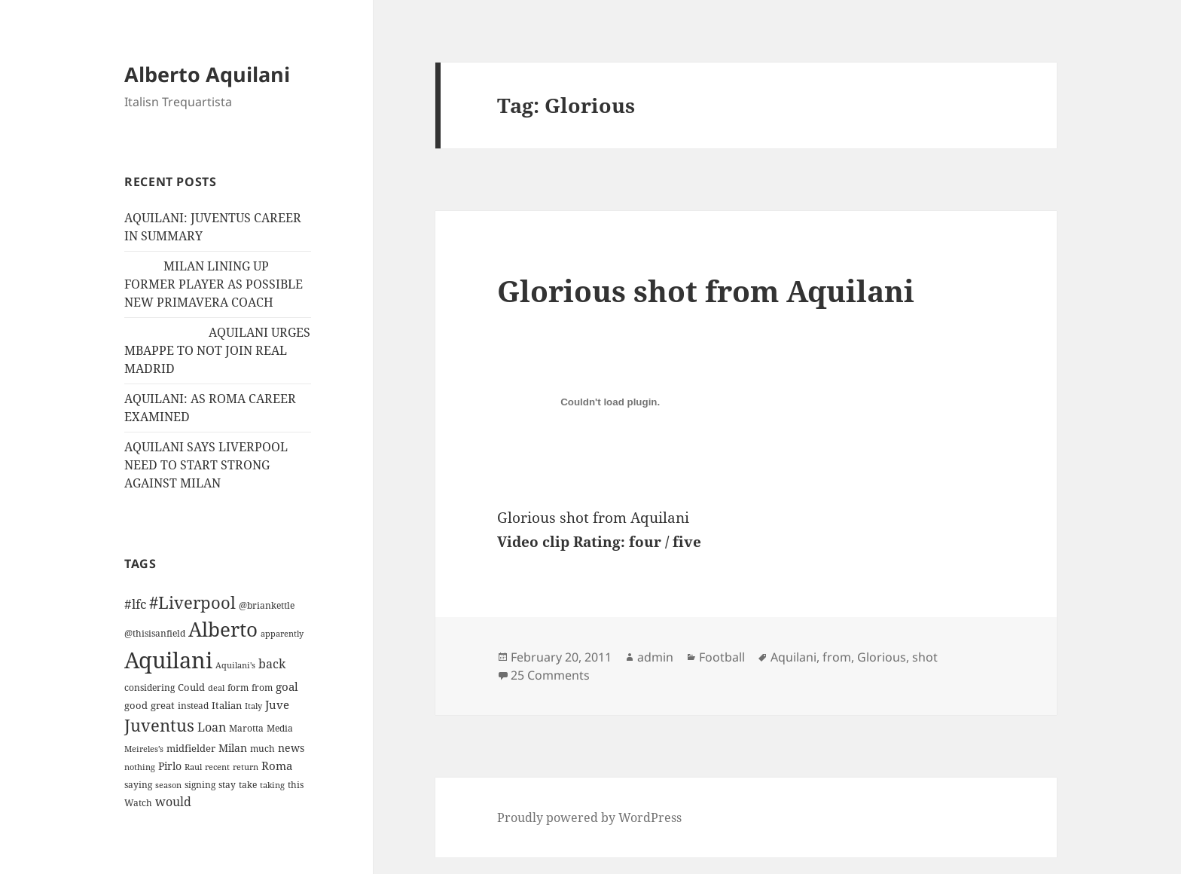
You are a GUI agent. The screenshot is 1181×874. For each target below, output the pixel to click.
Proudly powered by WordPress (589, 817)
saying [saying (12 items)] (138, 784)
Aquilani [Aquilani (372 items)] (168, 660)
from (836, 657)
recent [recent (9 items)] (217, 767)
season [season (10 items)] (168, 784)
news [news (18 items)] (291, 748)
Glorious (881, 657)
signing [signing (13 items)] (200, 784)
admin (655, 657)
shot (925, 657)
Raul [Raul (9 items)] (193, 767)
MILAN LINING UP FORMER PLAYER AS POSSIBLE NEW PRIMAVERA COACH (213, 284)
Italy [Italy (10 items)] (253, 705)
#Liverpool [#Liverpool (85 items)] (192, 602)
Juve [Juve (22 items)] (277, 704)
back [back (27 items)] (271, 664)
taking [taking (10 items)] (272, 784)
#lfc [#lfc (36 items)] (135, 603)
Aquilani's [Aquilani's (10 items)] (235, 665)
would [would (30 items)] (173, 801)
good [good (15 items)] (136, 705)
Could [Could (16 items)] (191, 687)
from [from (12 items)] (262, 687)
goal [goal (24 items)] (287, 687)
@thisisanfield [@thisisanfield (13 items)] (154, 633)
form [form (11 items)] (238, 687)
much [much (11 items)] (262, 748)
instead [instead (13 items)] (193, 705)
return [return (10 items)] (245, 766)
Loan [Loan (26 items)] (211, 727)
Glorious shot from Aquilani (705, 290)
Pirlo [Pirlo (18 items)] (170, 766)
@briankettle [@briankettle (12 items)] (266, 605)
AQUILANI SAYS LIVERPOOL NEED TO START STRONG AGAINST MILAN (206, 465)
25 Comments (550, 675)
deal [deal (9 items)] (216, 688)
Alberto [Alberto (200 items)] (223, 629)
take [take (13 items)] (248, 784)
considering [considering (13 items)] (149, 687)
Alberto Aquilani (207, 74)
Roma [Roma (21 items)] (276, 765)
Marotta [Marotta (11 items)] (246, 728)
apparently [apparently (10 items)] (282, 633)
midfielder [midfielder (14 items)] (190, 748)
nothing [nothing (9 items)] (139, 767)
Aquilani (793, 657)
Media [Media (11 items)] (280, 728)
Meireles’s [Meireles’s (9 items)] (143, 749)
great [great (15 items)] (163, 705)
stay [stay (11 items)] (227, 784)
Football (722, 657)
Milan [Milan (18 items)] (232, 748)
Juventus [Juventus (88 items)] (159, 725)
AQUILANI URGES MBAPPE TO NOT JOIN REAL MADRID (217, 350)
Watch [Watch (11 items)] (138, 802)
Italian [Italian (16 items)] (227, 705)
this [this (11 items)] (296, 784)
